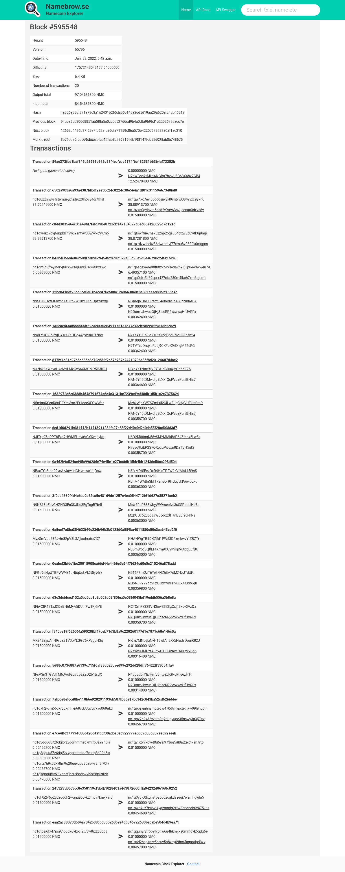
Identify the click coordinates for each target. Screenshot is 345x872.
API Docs (203, 10)
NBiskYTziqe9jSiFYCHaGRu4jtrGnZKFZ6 (159, 369)
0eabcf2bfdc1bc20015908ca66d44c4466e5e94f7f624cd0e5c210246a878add (114, 564)
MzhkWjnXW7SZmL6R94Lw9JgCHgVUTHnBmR (165, 403)
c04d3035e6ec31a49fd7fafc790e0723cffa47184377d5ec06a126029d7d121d (113, 224)
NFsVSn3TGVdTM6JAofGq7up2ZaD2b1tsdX (67, 674)
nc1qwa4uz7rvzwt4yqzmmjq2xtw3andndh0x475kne (168, 808)
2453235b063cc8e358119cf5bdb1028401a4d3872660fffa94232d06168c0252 (114, 788)
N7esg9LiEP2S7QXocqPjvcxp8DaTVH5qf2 (161, 447)
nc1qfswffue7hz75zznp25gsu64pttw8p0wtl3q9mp (167, 233)
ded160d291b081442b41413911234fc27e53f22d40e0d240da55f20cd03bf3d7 (114, 428)
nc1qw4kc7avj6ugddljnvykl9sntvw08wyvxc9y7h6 (166, 199)
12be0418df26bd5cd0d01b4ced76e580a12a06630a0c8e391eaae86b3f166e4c (114, 292)
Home (186, 10)
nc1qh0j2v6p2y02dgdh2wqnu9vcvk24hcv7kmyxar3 (72, 797)
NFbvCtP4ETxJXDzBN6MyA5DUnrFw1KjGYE (67, 606)
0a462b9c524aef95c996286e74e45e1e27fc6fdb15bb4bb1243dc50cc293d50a (114, 462)
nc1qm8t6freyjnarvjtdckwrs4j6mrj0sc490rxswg (69, 267)
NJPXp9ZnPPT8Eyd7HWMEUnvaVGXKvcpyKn (68, 437)
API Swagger (226, 10)
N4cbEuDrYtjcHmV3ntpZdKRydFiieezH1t (159, 674)
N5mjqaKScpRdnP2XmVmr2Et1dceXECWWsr (68, 403)
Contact (193, 864)
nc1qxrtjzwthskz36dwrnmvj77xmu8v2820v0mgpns (168, 244)
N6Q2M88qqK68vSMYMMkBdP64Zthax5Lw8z (164, 437)
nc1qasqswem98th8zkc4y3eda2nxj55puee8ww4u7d (169, 267)
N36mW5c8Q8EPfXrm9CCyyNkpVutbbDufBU (163, 549)
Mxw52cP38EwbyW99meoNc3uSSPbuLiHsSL (163, 505)
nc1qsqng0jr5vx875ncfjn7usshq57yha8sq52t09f (70, 774)
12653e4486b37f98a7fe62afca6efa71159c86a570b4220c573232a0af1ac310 (121, 130)
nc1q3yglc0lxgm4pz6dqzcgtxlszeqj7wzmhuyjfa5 (166, 797)
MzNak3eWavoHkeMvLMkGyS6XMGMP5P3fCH (70, 369)
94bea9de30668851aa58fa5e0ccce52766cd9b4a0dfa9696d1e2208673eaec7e (122, 121)
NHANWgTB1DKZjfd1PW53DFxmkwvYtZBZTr (163, 539)
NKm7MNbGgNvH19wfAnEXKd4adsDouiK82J (164, 640)
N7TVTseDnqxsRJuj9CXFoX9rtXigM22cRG (161, 346)
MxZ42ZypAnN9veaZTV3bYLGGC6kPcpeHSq (68, 640)
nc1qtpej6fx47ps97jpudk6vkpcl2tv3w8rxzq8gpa (70, 831)
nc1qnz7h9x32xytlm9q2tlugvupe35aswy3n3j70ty (166, 719)
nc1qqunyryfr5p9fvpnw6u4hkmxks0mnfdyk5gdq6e (168, 831)
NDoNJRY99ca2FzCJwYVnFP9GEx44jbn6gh (162, 583)
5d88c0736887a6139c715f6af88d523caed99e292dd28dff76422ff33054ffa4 (113, 665)
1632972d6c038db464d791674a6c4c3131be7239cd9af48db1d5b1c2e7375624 (115, 394)
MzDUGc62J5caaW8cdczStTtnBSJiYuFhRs (161, 515)
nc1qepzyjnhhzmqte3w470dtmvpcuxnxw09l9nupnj (167, 708)
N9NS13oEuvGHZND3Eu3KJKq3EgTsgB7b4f (67, 505)
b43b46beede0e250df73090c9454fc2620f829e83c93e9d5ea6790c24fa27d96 (114, 258)
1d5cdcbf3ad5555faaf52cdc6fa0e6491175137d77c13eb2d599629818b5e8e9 (114, 326)
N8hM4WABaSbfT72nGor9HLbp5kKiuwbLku (162, 481)
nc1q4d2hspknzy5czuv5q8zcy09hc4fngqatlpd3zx (166, 842)
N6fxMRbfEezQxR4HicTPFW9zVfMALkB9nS (162, 471)
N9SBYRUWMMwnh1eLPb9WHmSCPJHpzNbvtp (70, 301)
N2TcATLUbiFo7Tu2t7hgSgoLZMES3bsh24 (161, 335)
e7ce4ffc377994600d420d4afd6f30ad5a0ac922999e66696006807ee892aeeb (114, 733)
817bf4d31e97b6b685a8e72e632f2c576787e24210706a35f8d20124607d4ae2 (115, 360)
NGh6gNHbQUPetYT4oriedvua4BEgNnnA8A (162, 301)
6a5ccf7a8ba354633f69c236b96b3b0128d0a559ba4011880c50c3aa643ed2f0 (114, 530)
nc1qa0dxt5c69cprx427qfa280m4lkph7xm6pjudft (167, 278)
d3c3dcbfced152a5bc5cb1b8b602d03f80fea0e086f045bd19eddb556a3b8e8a (114, 597)
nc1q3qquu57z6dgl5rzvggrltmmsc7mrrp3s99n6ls (71, 742)
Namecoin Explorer (64, 13)
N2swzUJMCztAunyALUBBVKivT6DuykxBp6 (162, 651)
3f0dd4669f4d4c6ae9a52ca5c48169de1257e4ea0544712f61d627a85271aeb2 (114, 496)
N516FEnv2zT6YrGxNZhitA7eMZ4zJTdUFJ (161, 573)
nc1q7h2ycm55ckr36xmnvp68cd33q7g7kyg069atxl (73, 708)
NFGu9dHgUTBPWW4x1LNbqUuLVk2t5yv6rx (67, 573)
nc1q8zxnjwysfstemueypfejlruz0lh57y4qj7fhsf (68, 199)
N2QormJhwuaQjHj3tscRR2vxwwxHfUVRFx (162, 312)
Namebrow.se (67, 6)
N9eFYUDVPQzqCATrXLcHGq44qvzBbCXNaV (68, 335)
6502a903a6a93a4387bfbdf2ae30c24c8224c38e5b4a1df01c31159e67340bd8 (114, 190)
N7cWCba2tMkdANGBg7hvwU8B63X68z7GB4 (164, 176)
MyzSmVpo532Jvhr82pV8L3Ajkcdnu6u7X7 (66, 539)
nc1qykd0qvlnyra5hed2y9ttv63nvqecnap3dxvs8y (166, 210)
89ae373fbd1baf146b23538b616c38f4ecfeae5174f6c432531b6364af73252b (113, 162)
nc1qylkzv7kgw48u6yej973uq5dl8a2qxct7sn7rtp (166, 742)
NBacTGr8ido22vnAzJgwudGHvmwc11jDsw (67, 471)
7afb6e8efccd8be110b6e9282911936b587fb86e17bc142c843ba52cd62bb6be (114, 699)
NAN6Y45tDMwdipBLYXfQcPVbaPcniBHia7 (162, 379)
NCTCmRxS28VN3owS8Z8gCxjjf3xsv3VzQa (162, 606)
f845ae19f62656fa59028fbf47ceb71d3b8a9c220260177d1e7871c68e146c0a (114, 631)
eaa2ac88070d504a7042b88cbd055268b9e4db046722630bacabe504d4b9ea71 (115, 822)
